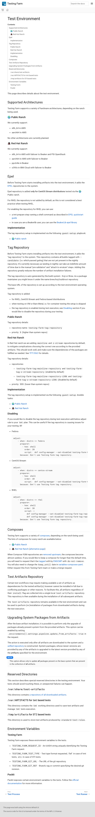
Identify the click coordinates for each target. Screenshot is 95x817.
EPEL (10, 186)
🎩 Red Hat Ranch (17, 34)
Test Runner (81, 794)
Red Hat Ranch (16, 50)
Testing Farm (12, 4)
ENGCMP (57, 561)
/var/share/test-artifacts (19, 72)
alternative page (37, 549)
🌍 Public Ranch (16, 31)
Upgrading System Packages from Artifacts (25, 66)
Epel (10, 37)
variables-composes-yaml (71, 564)
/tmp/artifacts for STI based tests (23, 79)
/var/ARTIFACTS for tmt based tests (24, 75)
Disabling (13, 56)
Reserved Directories (16, 69)
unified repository (16, 646)
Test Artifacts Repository (18, 63)
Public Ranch (15, 47)
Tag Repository (14, 44)
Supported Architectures (18, 28)
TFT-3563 (33, 353)
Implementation (16, 41)
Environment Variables (17, 82)
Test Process (14, 794)
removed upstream (52, 554)
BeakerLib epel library (67, 222)
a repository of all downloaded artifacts (47, 694)
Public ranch (20, 238)
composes (45, 535)
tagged (42, 561)
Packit (12, 88)
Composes (13, 60)
